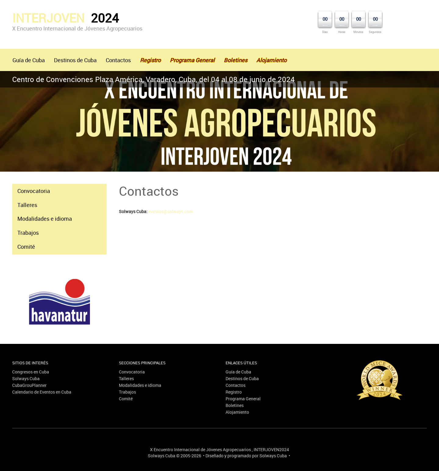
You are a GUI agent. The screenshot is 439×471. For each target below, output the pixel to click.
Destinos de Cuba (75, 60)
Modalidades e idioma (44, 218)
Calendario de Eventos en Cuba (41, 392)
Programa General (243, 398)
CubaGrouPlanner (29, 385)
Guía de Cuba (28, 60)
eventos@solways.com (170, 211)
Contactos (118, 60)
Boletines (235, 405)
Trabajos (28, 232)
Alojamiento (237, 412)
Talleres (27, 205)
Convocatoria (33, 190)
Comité (26, 246)
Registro (234, 392)
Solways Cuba (26, 378)
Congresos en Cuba (30, 372)
